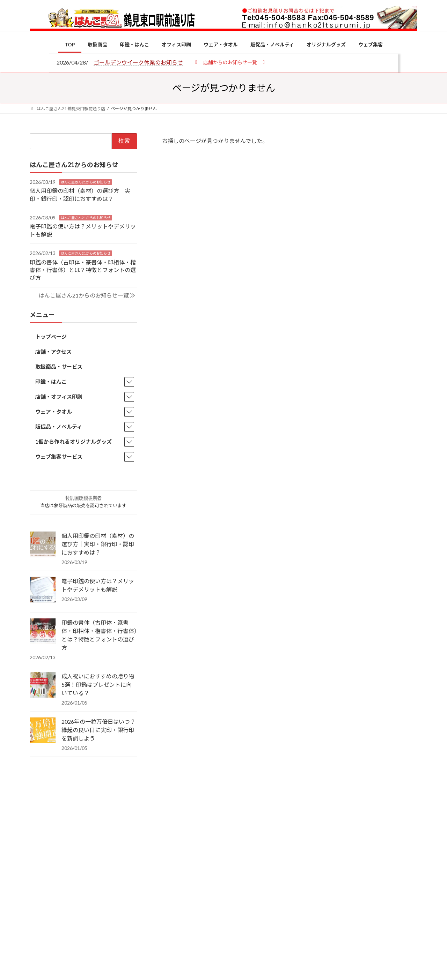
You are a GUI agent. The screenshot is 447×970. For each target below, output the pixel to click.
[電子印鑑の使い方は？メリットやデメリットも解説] (43, 590)
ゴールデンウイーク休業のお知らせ (138, 62)
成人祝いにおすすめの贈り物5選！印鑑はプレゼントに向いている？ (97, 684)
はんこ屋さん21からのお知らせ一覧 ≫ (87, 295)
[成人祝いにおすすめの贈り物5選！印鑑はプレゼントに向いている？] (43, 685)
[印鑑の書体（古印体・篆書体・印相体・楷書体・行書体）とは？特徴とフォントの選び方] (43, 631)
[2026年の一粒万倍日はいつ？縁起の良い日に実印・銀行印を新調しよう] (43, 730)
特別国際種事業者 (83, 498)
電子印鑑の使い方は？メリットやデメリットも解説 (97, 585)
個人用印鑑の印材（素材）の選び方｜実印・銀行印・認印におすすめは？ (97, 544)
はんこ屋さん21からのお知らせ (85, 182)
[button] (230, 62)
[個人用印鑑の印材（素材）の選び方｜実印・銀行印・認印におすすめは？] (43, 544)
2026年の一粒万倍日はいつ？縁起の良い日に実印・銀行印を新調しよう (98, 730)
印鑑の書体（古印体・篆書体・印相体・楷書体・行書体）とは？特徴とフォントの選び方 (83, 269)
